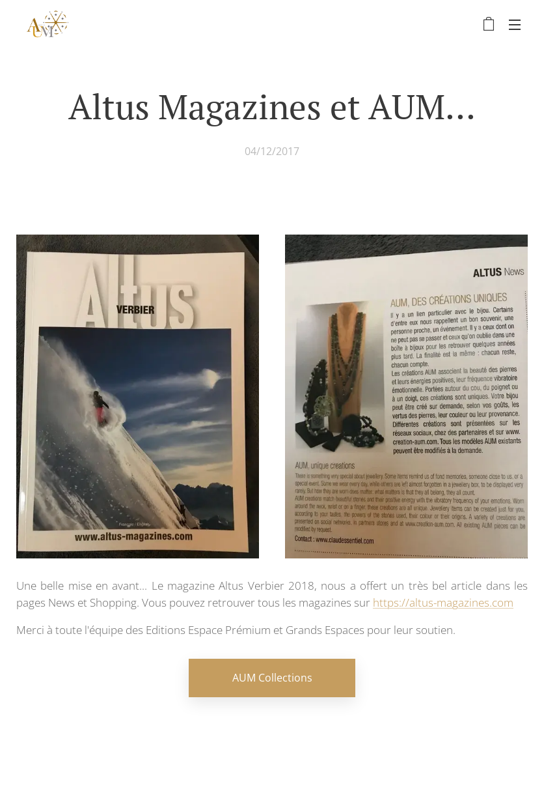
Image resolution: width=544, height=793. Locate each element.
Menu (515, 24)
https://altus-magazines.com (443, 602)
